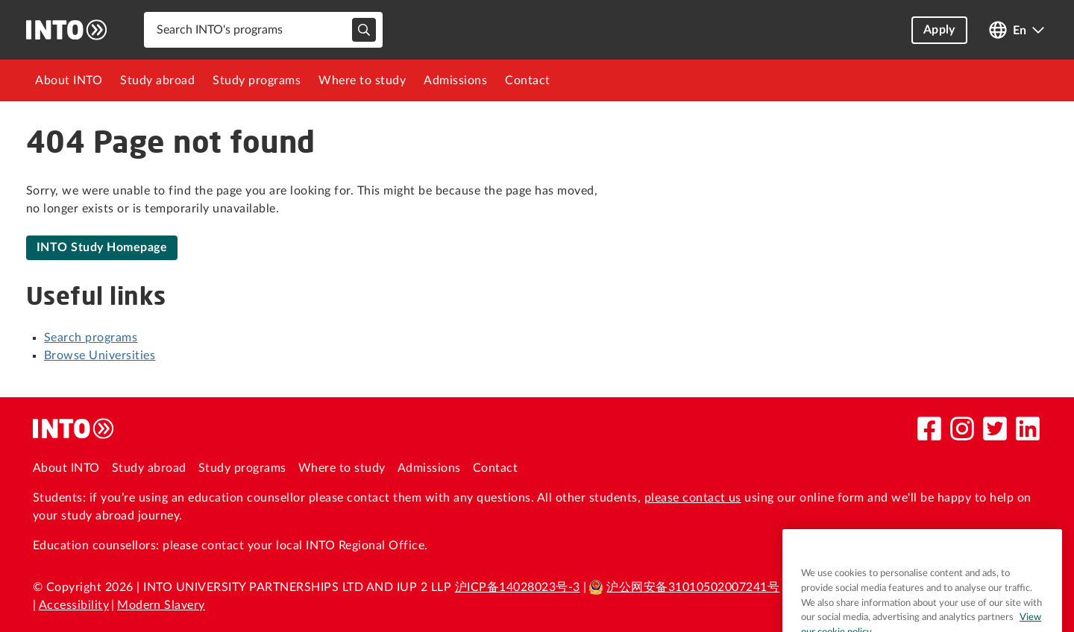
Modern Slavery (161, 605)
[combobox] (263, 30)
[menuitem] (68, 80)
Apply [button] (939, 30)
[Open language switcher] (1016, 30)
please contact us (692, 498)
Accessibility (74, 605)
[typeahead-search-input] (364, 30)
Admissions (455, 80)
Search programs (90, 338)
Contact (527, 80)
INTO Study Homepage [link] (102, 247)
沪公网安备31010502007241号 (683, 587)
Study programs (257, 80)
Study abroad (157, 80)
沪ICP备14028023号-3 (517, 587)
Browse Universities (99, 355)
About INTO (68, 80)
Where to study (362, 80)
